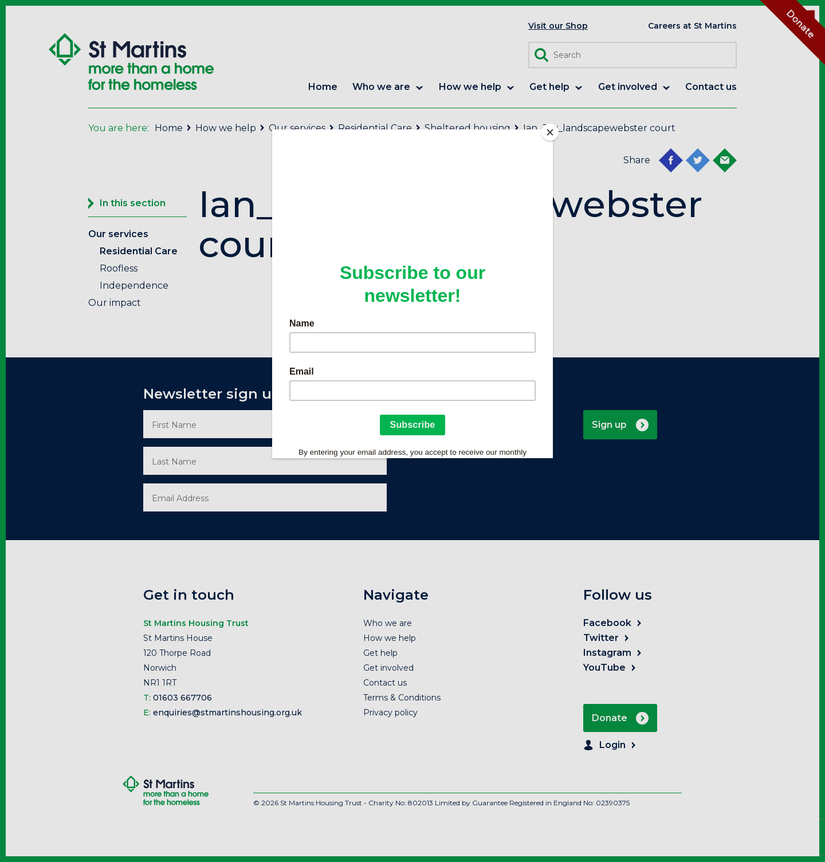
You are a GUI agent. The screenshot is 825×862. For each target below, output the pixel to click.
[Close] (550, 132)
